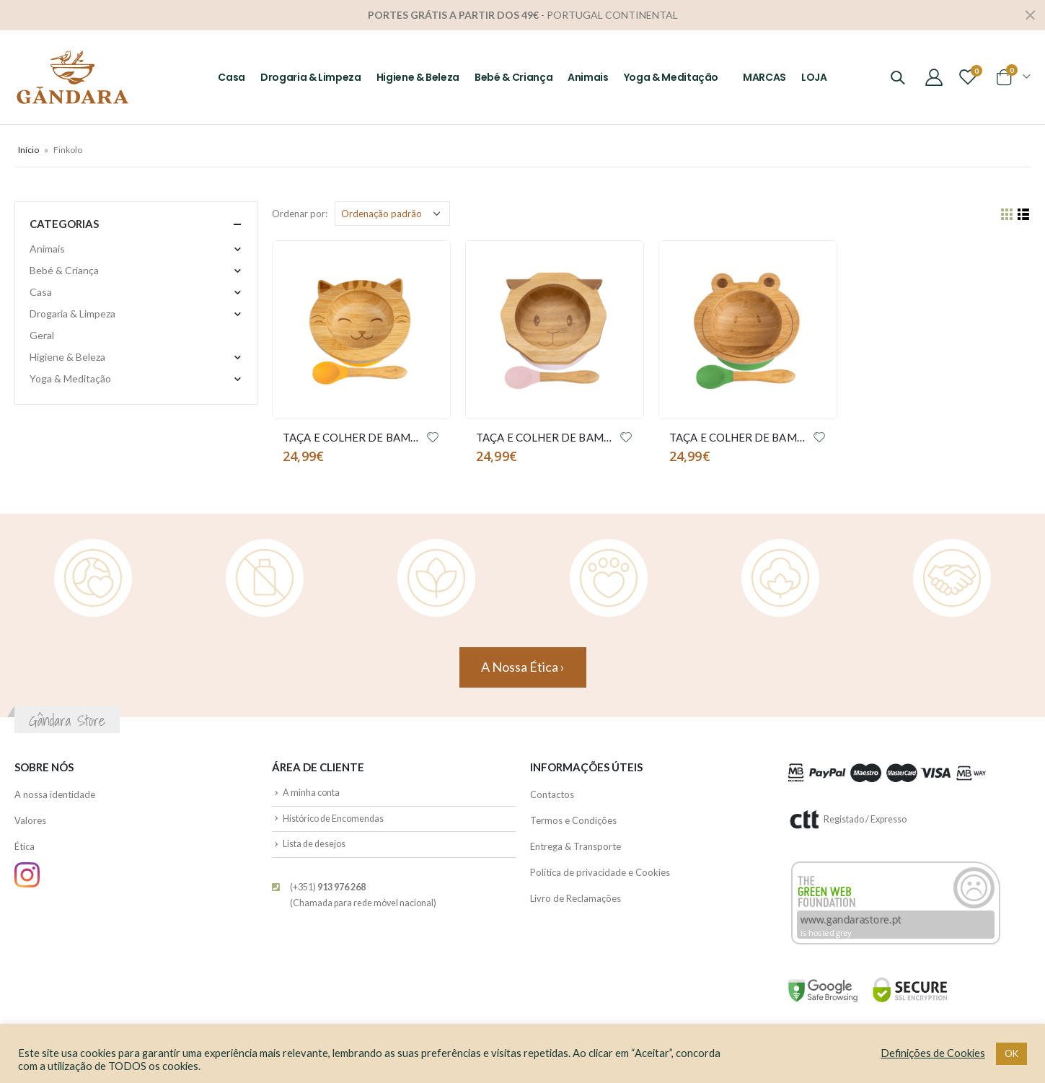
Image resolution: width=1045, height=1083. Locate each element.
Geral (42, 335)
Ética (24, 846)
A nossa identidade (54, 794)
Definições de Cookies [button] (933, 1053)
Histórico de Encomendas (333, 818)
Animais (588, 77)
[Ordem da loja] (392, 213)
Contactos (552, 794)
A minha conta (311, 792)
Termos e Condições (573, 820)
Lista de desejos (314, 843)
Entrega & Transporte (575, 846)
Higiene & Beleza (417, 77)
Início (28, 149)
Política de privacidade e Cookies (600, 872)
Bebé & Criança (513, 77)
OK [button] (1011, 1053)
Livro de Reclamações (575, 898)
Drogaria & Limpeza (310, 77)
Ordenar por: (299, 213)
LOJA (814, 77)
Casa (231, 77)
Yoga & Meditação (671, 77)
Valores (30, 820)
